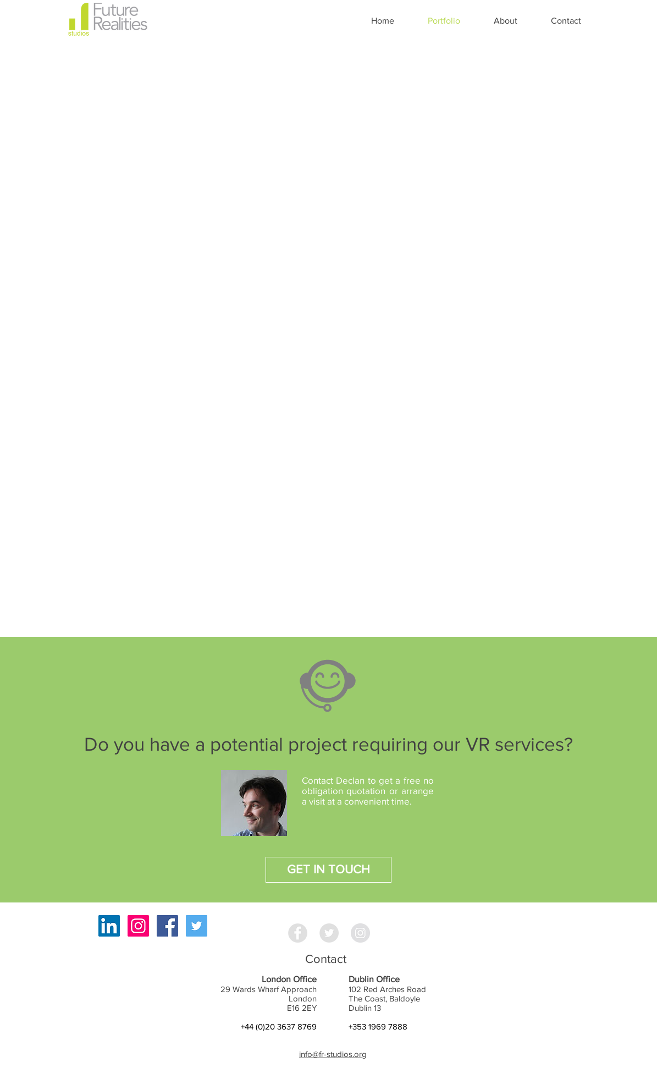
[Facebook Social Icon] (167, 926)
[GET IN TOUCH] (328, 870)
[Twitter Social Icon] (196, 926)
